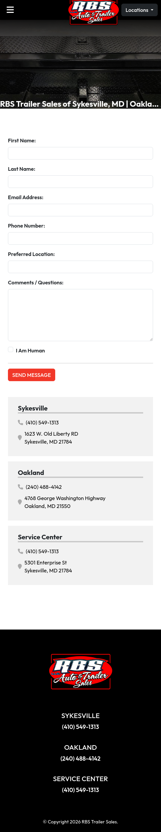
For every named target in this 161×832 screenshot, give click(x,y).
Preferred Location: (31, 254)
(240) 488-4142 (40, 487)
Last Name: (21, 168)
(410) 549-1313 (38, 422)
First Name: (22, 140)
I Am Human (30, 350)
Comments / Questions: (35, 282)
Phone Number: (26, 225)
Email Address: (25, 197)
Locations (137, 10)
